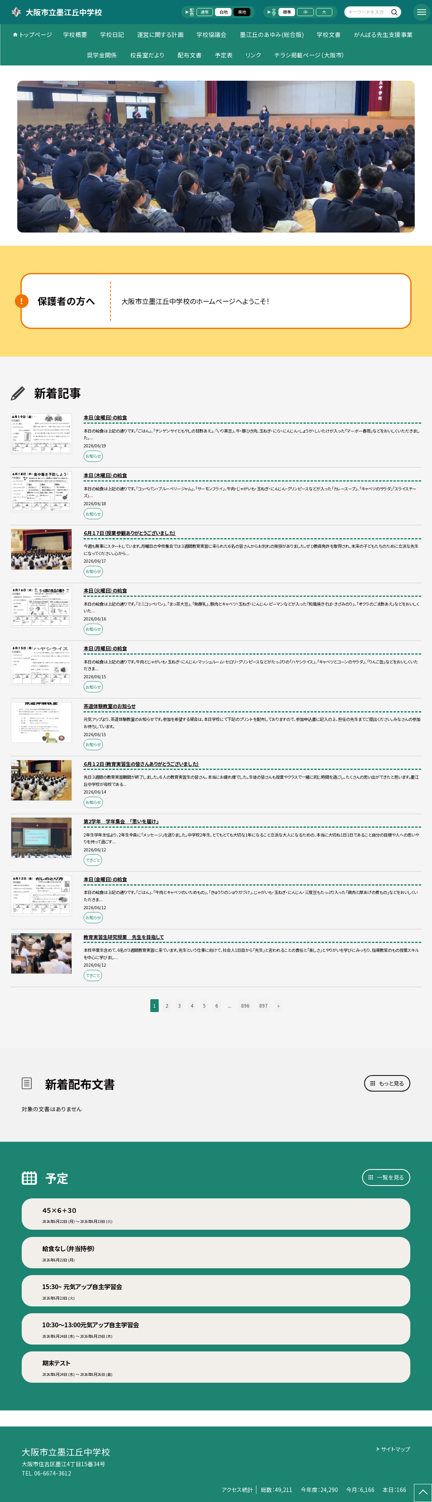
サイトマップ (395, 1449)
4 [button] (191, 1005)
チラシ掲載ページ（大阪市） (309, 55)
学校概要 (75, 34)
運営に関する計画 (160, 34)
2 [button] (167, 1005)
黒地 (242, 12)
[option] (216, 157)
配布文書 (190, 55)
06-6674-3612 (52, 1473)
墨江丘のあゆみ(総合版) (272, 34)
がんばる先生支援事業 (383, 34)
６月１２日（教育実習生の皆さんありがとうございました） (141, 763)
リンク (253, 55)
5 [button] (204, 1005)
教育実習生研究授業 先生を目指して (124, 936)
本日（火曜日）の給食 (105, 590)
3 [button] (179, 1005)
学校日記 (112, 34)
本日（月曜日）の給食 (105, 648)
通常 (205, 12)
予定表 (224, 55)
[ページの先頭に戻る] (423, 1493)
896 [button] (245, 1005)
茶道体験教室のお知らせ (109, 705)
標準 (287, 12)
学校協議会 (212, 34)
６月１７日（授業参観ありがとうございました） (130, 532)
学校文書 (329, 34)
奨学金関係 (102, 55)
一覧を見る (390, 1177)
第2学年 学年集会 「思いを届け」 (121, 821)
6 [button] (216, 1005)
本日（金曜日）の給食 (105, 417)
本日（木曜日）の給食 (105, 474)
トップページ (35, 34)
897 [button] (263, 1005)
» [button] (278, 1005)
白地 (223, 12)
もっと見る (391, 1083)
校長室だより (147, 55)
